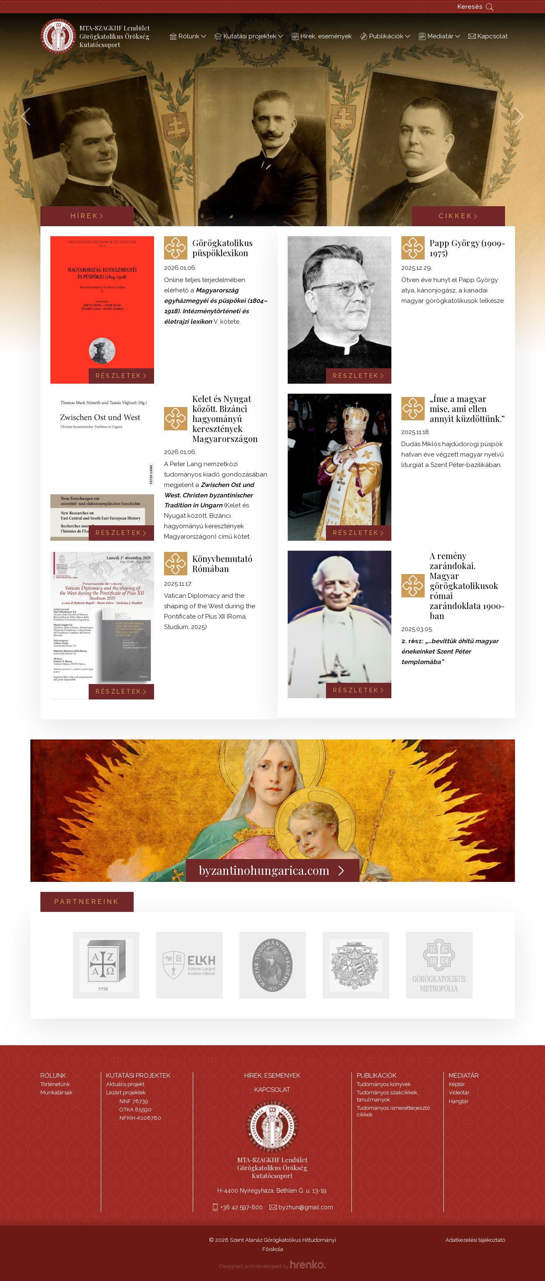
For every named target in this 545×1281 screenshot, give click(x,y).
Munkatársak (56, 1092)
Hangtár (459, 1101)
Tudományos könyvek (384, 1084)
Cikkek (458, 216)
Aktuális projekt (125, 1084)
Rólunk (187, 36)
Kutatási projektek (248, 36)
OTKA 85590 (135, 1109)
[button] (519, 116)
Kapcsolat (488, 36)
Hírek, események (321, 36)
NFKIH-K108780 (140, 1118)
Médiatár (439, 36)
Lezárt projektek (126, 1092)
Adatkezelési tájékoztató (475, 1240)
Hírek (87, 216)
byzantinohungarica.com (272, 870)
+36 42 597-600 (242, 1207)
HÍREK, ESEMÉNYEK (272, 1075)
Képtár (457, 1084)
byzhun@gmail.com (306, 1207)
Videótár (459, 1092)
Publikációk (385, 36)
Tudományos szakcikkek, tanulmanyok (387, 1095)
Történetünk (55, 1084)
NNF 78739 (133, 1101)
